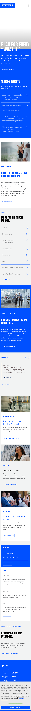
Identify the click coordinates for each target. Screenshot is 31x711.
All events (7, 564)
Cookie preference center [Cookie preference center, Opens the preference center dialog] (15, 703)
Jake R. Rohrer (8, 375)
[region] (15, 696)
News (5, 570)
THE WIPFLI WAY (9, 535)
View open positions (10, 484)
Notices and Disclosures (5, 681)
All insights (6, 384)
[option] (15, 371)
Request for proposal (15, 673)
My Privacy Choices (5, 677)
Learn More (7, 377)
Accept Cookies (15, 707)
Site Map (14, 676)
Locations (4, 673)
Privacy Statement (16, 670)
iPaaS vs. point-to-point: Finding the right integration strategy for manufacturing (15, 369)
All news (7, 618)
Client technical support (6, 670)
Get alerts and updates (10, 653)
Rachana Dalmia (17, 375)
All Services (6, 279)
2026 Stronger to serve (10, 557)
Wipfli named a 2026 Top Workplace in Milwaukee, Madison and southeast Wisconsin (14, 609)
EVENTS (6, 548)
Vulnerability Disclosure (15, 679)
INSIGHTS (4, 357)
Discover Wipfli (7, 201)
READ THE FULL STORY (8, 346)
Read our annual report (12, 438)
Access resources (8, 69)
